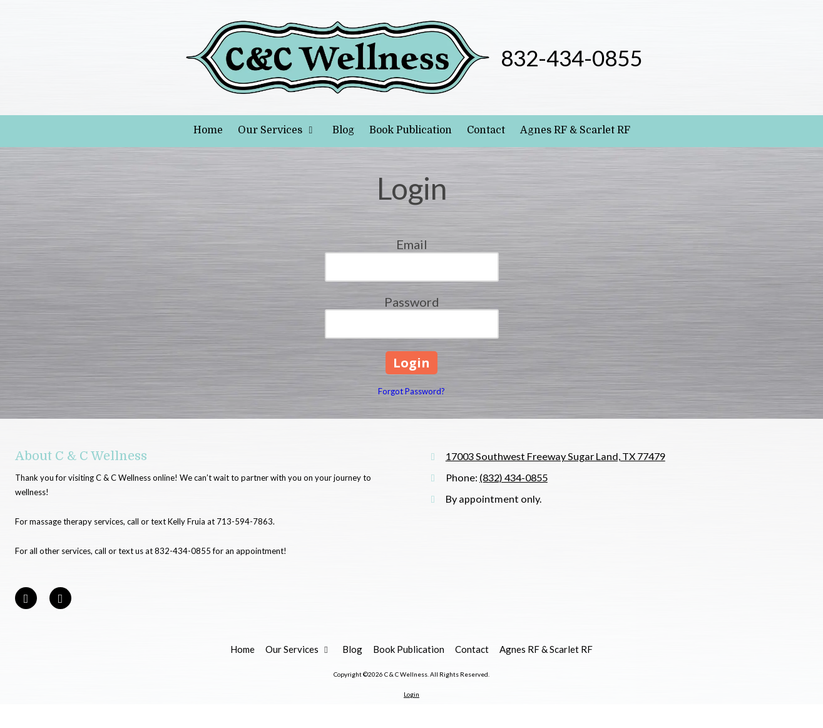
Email (411, 244)
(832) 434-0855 (513, 477)
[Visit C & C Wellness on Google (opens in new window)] (60, 598)
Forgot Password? (411, 391)
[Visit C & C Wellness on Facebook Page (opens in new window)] (26, 598)
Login (411, 694)
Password (411, 301)
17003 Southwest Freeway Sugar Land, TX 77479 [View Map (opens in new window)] (555, 456)
